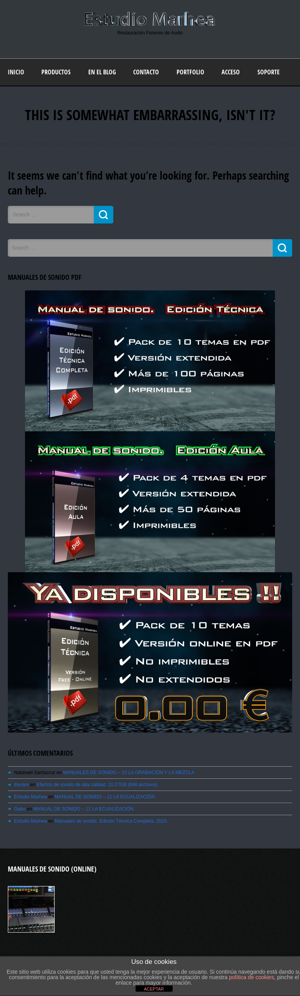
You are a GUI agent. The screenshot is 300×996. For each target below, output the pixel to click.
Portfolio (190, 72)
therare (21, 784)
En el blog (102, 72)
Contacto (146, 72)
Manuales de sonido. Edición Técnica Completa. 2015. (111, 821)
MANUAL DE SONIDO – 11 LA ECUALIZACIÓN (105, 797)
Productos (56, 72)
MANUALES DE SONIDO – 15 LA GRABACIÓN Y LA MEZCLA (128, 772)
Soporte (268, 72)
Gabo (19, 809)
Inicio (16, 72)
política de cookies (251, 977)
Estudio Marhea (30, 797)
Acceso (230, 72)
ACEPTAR (154, 989)
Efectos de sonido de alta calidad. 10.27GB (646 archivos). (98, 784)
